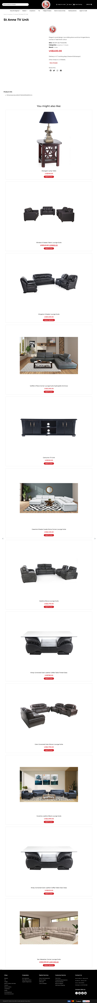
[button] (50, 70)
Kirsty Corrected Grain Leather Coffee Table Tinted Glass (48, 672)
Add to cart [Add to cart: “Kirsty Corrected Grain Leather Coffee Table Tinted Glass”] (49, 678)
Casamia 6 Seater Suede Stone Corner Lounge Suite (49, 529)
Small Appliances (8, 992)
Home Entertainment (9, 993)
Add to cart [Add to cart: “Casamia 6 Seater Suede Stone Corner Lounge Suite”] (49, 535)
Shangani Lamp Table (49, 171)
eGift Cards (41, 981)
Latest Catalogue (43, 983)
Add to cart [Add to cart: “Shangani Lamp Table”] (49, 176)
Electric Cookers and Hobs (10, 983)
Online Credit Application (44, 978)
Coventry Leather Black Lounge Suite (49, 816)
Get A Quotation (25, 978)
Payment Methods (59, 981)
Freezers (6, 985)
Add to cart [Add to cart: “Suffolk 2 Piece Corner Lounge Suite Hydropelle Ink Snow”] (49, 392)
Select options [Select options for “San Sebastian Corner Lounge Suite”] (48, 965)
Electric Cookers (7, 986)
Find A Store (58, 978)
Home (5, 14)
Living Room (10, 14)
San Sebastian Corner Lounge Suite (49, 959)
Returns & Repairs (59, 983)
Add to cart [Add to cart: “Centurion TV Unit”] (49, 463)
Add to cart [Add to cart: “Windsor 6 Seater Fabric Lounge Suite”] (49, 248)
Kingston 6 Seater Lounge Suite (48, 314)
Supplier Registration (26, 981)
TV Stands (16, 14)
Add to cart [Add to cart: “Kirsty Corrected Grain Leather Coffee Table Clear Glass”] (49, 893)
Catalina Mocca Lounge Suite (49, 601)
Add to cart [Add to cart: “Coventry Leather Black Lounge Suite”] (49, 822)
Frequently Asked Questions (61, 980)
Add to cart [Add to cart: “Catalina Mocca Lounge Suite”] (49, 607)
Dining (5, 990)
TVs (5, 980)
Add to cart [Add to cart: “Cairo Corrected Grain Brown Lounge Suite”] (49, 750)
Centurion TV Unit (49, 457)
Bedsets (6, 978)
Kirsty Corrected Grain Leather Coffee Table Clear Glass (49, 887)
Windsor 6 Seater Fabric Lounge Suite (48, 242)
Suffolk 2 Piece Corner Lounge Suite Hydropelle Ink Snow (49, 386)
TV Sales (56, 47)
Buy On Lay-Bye (42, 980)
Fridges (6, 981)
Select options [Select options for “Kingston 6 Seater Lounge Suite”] (48, 320)
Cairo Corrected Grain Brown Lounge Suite (49, 744)
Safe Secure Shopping (60, 985)
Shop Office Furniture (26, 980)
